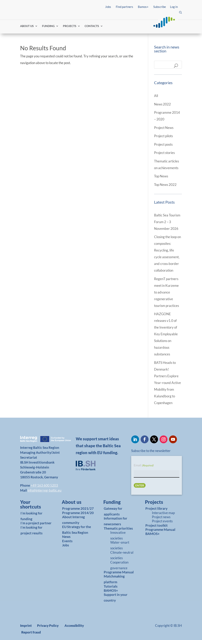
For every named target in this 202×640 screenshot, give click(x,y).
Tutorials (110, 586)
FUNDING (48, 26)
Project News (163, 128)
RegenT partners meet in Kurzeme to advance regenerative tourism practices (166, 292)
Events (67, 541)
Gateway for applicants (113, 511)
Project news (161, 517)
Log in (174, 6)
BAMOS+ (111, 590)
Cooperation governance (119, 565)
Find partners (124, 6)
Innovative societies (118, 535)
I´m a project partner (36, 523)
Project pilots (163, 136)
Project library (156, 508)
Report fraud (31, 632)
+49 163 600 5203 (44, 485)
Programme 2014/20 (78, 513)
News (66, 537)
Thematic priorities (118, 528)
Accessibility (74, 625)
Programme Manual (119, 572)
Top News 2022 (165, 185)
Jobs (108, 6)
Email (143, 465)
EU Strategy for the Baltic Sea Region (76, 530)
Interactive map (163, 513)
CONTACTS (92, 26)
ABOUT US (27, 26)
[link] (35, 505)
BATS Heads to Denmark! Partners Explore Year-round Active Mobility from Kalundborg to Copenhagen (167, 383)
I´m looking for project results (31, 530)
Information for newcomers (115, 521)
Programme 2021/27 (78, 508)
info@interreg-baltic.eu (44, 490)
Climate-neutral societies (121, 555)
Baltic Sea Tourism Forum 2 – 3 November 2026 (167, 222)
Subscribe (159, 6)
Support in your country (115, 597)
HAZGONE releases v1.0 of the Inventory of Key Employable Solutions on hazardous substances (166, 334)
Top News (161, 176)
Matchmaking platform (114, 579)
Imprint (26, 625)
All (156, 96)
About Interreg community (73, 520)
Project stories (164, 153)
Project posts (163, 144)
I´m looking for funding (31, 516)
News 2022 (162, 104)
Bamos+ (143, 6)
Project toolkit (156, 525)
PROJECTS (69, 26)
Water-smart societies (119, 545)
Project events (162, 521)
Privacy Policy (48, 625)
